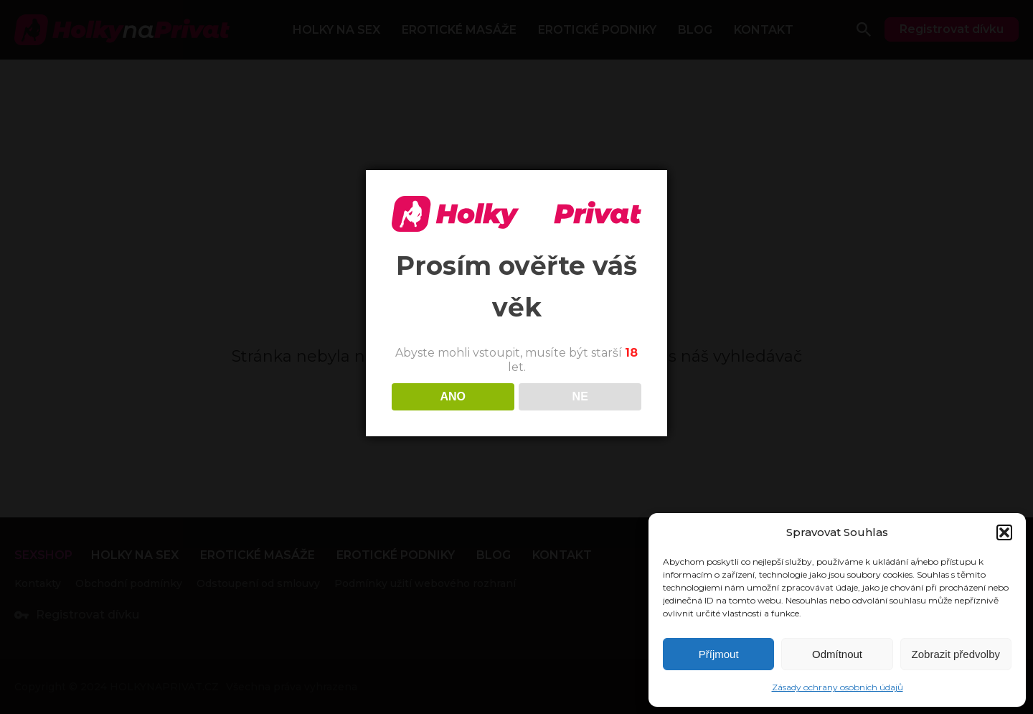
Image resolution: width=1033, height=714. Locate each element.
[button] (1004, 532)
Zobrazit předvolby (956, 654)
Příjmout (719, 654)
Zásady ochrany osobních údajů (837, 687)
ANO (453, 396)
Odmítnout (837, 654)
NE (580, 396)
